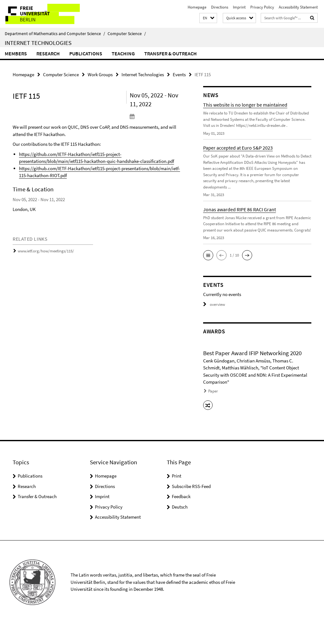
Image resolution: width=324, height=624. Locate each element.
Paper (213, 391)
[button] (208, 18)
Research (48, 53)
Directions (219, 7)
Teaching (123, 53)
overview (214, 304)
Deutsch (180, 507)
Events (179, 74)
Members (16, 53)
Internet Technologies (38, 42)
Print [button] (176, 476)
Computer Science (127, 33)
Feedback (181, 496)
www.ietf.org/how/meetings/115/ (46, 251)
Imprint (239, 7)
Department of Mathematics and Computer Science (55, 33)
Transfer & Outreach (170, 53)
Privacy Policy (262, 7)
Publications (85, 53)
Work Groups (100, 74)
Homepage (197, 7)
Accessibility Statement (298, 7)
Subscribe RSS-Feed (191, 486)
